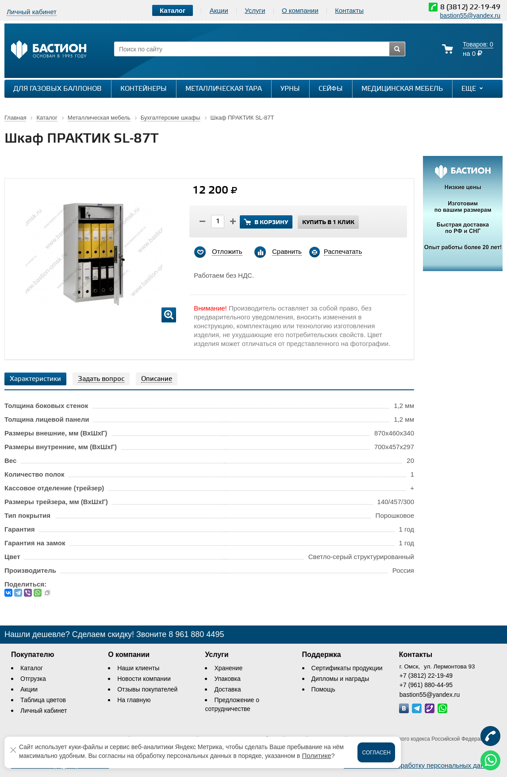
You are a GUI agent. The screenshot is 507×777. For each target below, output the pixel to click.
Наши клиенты (138, 668)
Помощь (323, 689)
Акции (219, 10)
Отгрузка (33, 678)
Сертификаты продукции (347, 668)
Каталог (31, 668)
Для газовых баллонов (57, 89)
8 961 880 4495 (196, 634)
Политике (316, 755)
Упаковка (227, 678)
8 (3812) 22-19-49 (470, 7)
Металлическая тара (223, 89)
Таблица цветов (43, 699)
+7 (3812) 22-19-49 (426, 675)
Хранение (228, 668)
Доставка (227, 689)
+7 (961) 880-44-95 (426, 684)
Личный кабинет (43, 710)
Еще (473, 88)
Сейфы (331, 89)
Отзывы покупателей (147, 689)
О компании (300, 10)
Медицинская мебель (402, 89)
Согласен (376, 753)
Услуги (255, 10)
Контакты (349, 10)
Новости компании (144, 678)
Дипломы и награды (340, 678)
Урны (290, 89)
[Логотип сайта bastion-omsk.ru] (48, 50)
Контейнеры (143, 89)
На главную (133, 699)
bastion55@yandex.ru (470, 15)
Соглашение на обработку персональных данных (420, 765)
